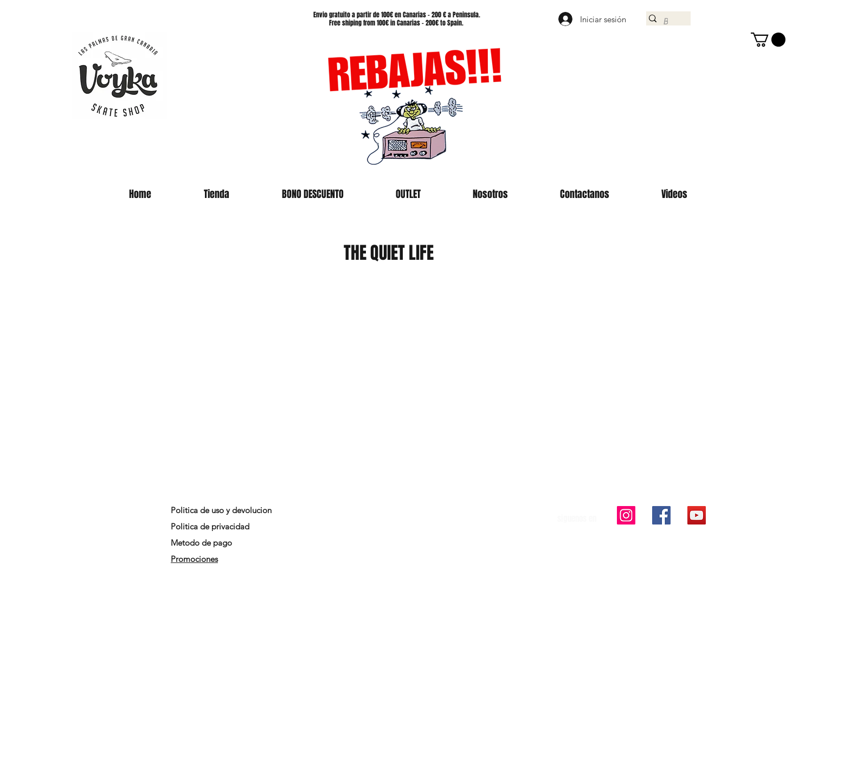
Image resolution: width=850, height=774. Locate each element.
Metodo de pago (202, 543)
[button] (768, 40)
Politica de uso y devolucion (221, 510)
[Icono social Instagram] (626, 515)
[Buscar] (665, 21)
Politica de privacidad (210, 526)
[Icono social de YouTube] (696, 515)
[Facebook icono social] (661, 515)
